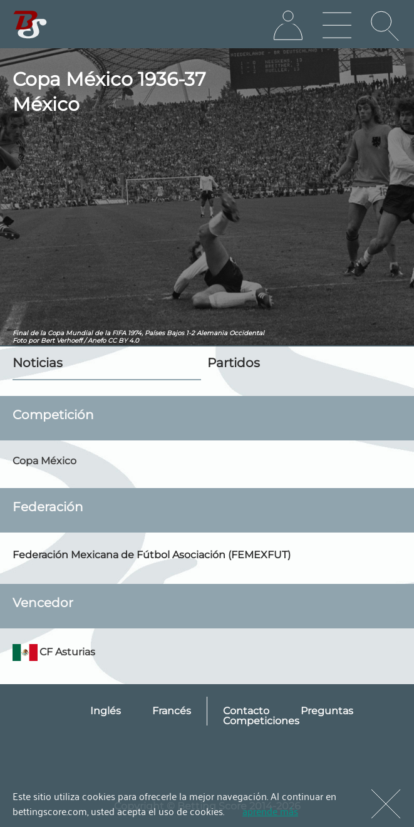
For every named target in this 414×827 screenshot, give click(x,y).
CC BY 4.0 (123, 340)
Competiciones (261, 721)
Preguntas (327, 711)
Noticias (38, 362)
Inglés (105, 711)
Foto (19, 340)
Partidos (233, 362)
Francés (171, 711)
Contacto (246, 711)
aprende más (270, 810)
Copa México (44, 461)
